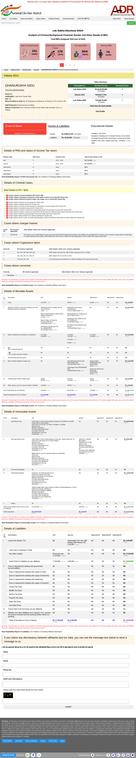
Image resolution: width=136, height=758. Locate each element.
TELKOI (36, 70)
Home (4, 19)
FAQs (62, 741)
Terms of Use (53, 741)
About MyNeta (129, 19)
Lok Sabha (13, 19)
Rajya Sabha (40, 19)
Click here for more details (100, 106)
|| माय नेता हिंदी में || (83, 19)
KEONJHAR (26, 70)
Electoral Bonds (68, 19)
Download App (84, 755)
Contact (43, 741)
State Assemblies (27, 19)
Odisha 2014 (15, 70)
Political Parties (54, 19)
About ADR (117, 19)
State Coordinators (31, 741)
